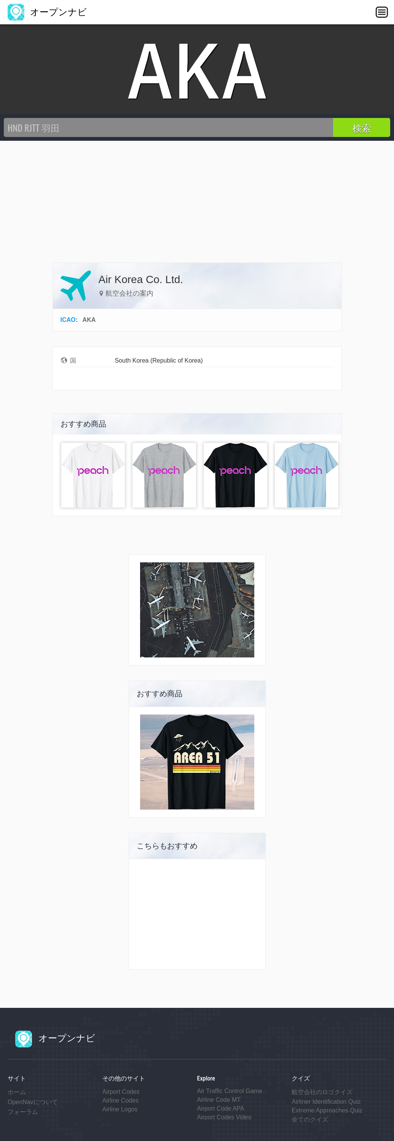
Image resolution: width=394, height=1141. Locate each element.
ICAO (68, 320)
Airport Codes (121, 1091)
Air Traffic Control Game (229, 1091)
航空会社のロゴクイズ (322, 1092)
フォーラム (23, 1112)
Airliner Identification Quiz (326, 1101)
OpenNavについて (33, 1102)
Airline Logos (120, 1109)
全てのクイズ (310, 1119)
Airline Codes (120, 1100)
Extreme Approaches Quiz (327, 1110)
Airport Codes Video (224, 1117)
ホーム (17, 1092)
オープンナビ (47, 12)
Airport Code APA (220, 1108)
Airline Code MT (219, 1099)
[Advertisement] (197, 198)
